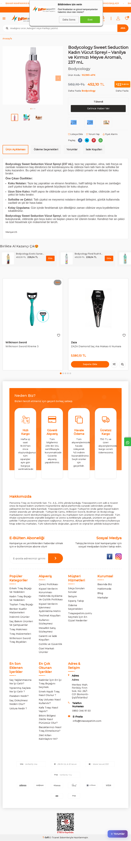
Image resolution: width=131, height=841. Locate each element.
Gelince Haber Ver (98, 108)
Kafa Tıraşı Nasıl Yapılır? (48, 709)
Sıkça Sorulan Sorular (76, 590)
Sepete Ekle (90, 364)
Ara (123, 28)
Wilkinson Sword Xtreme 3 (22, 346)
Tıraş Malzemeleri (20, 633)
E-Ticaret (54, 837)
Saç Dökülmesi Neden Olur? (18, 702)
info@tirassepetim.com (87, 720)
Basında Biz (104, 584)
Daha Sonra (69, 19)
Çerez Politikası (48, 584)
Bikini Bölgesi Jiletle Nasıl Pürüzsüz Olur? (48, 719)
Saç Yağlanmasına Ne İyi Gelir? (20, 681)
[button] (31, 108)
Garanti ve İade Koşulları (48, 638)
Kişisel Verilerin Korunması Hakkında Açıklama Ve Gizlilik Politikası (51, 594)
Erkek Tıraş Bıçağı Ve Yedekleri (20, 590)
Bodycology (79, 69)
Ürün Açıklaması (15, 149)
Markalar (102, 597)
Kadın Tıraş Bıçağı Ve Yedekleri (20, 598)
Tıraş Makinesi (18, 629)
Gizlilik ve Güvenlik (50, 644)
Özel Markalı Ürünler (46, 650)
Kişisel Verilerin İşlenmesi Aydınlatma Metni (50, 607)
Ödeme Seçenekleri (46, 149)
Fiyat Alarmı (110, 134)
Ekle (50, 258)
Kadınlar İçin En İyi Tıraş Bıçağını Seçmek (50, 683)
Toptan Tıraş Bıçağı (21, 604)
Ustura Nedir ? (18, 708)
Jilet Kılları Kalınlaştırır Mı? (48, 737)
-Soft (45, 837)
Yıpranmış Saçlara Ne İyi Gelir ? (20, 689)
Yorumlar (72, 149)
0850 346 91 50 (81, 710)
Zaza (74, 342)
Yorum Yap (92, 134)
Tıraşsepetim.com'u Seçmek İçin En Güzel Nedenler (80, 617)
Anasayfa (7, 38)
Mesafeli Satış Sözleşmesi (47, 629)
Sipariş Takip (76, 600)
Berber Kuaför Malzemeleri (18, 610)
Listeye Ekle (75, 134)
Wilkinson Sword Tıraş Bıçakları (20, 640)
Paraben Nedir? (19, 696)
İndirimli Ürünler (19, 616)
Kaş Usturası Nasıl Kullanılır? (50, 701)
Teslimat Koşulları (49, 615)
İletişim (72, 596)
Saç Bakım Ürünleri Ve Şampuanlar (21, 623)
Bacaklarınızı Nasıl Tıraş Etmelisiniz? (50, 729)
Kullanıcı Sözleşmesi (46, 621)
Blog (100, 593)
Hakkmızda (104, 588)
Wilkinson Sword (16, 342)
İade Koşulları (94, 149)
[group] (33, 75)
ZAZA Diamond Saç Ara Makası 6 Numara (96, 346)
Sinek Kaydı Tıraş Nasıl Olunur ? (49, 693)
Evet (90, 19)
